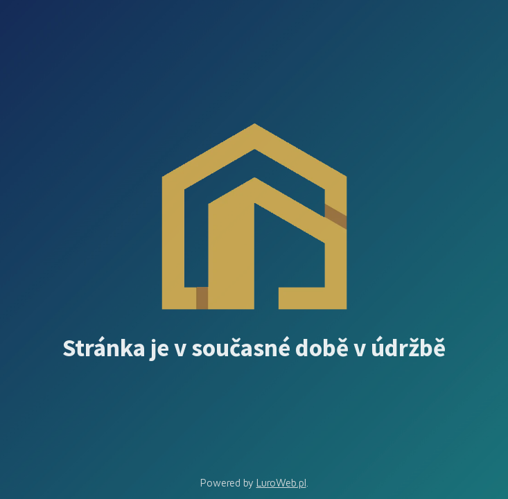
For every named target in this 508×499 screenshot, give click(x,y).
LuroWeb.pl (281, 483)
